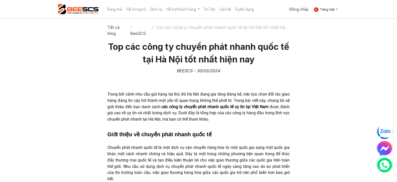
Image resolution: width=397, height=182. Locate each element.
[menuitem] (114, 9)
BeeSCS (138, 33)
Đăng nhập (298, 9)
